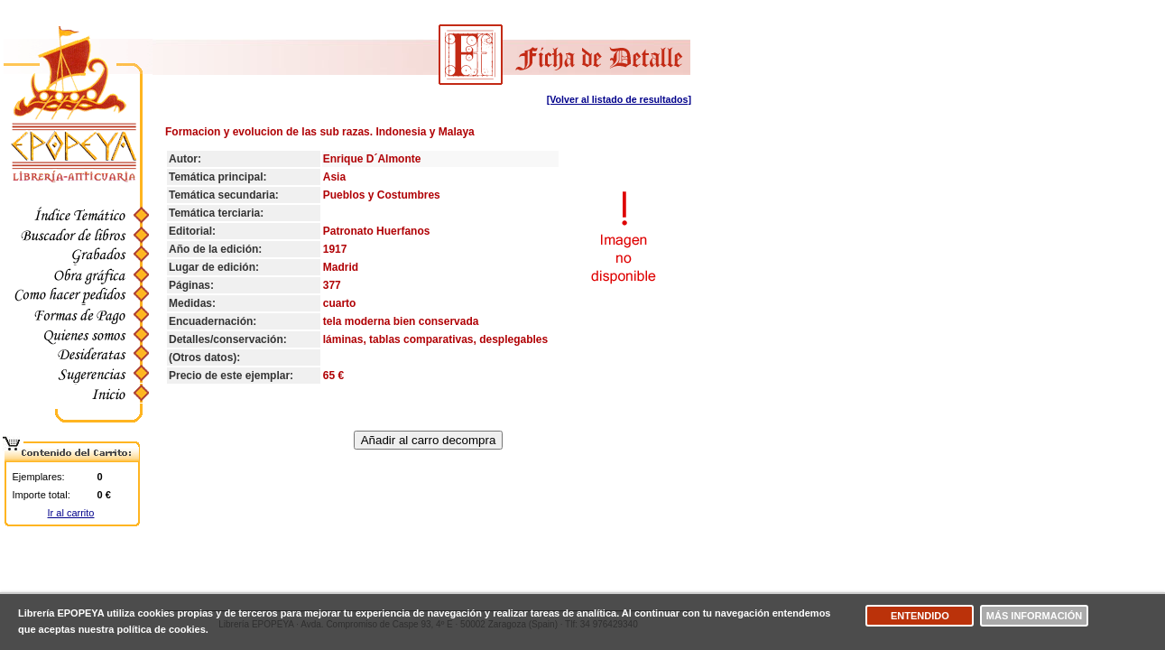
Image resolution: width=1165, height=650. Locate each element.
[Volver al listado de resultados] (619, 99)
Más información (1034, 615)
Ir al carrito (71, 512)
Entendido (920, 615)
